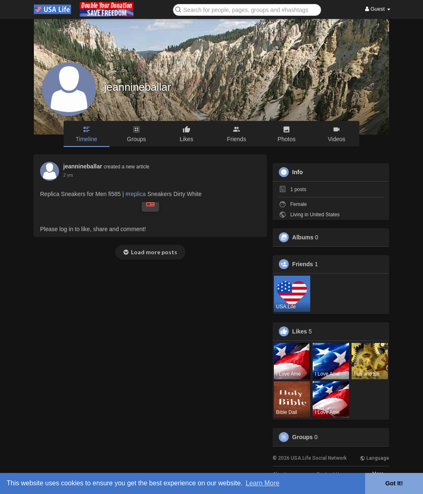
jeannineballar (137, 87)
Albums (302, 237)
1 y (66, 175)
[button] (247, 9)
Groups (302, 437)
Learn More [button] (263, 483)
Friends (302, 264)
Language (374, 458)
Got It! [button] (394, 483)
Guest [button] (377, 9)
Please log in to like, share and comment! (93, 229)
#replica (136, 194)
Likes (299, 331)
